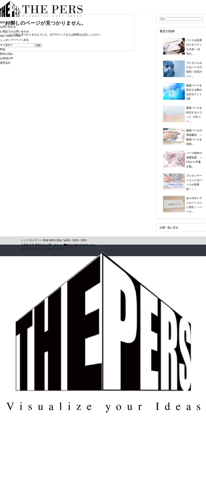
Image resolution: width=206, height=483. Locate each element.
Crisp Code (113, 422)
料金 (2, 49)
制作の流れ (6, 53)
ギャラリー (6, 44)
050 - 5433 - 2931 (10, 35)
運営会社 (5, 62)
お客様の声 (6, 58)
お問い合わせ (54, 244)
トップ (4, 40)
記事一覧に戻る (169, 227)
